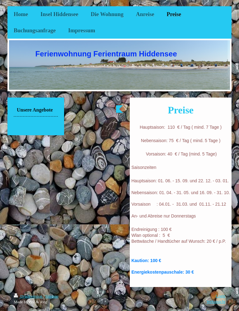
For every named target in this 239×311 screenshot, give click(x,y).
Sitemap (52, 296)
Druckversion (28, 296)
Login (220, 296)
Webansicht (216, 301)
